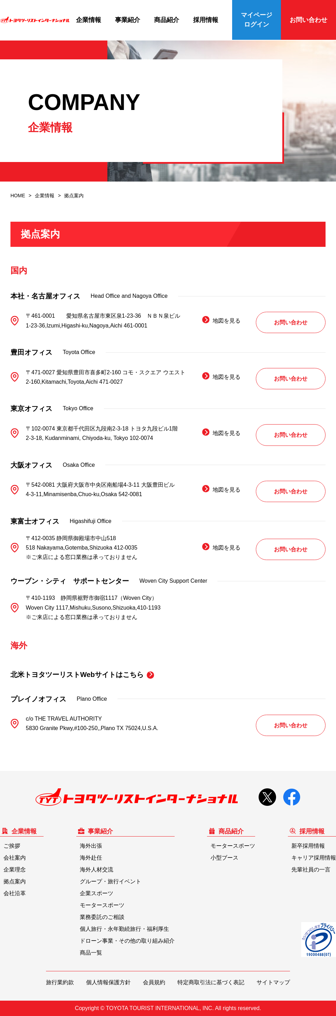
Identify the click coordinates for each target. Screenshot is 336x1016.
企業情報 (88, 19)
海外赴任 (91, 858)
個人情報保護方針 (108, 982)
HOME (17, 195)
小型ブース (224, 858)
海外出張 (91, 846)
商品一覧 (91, 953)
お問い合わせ (308, 19)
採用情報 (205, 19)
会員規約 (154, 982)
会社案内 (14, 858)
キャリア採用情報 (313, 858)
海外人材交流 (96, 870)
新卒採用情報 (308, 846)
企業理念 (14, 870)
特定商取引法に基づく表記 (210, 982)
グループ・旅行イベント (110, 881)
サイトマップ (273, 982)
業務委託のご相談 (102, 917)
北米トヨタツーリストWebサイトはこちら (77, 674)
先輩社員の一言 (310, 870)
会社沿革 (14, 893)
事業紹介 (127, 19)
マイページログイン (256, 20)
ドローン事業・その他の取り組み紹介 (127, 941)
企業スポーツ (96, 893)
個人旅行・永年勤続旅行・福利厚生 (124, 929)
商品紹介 (166, 19)
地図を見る (226, 321)
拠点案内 (14, 881)
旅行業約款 (60, 982)
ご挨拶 (11, 846)
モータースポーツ (102, 905)
